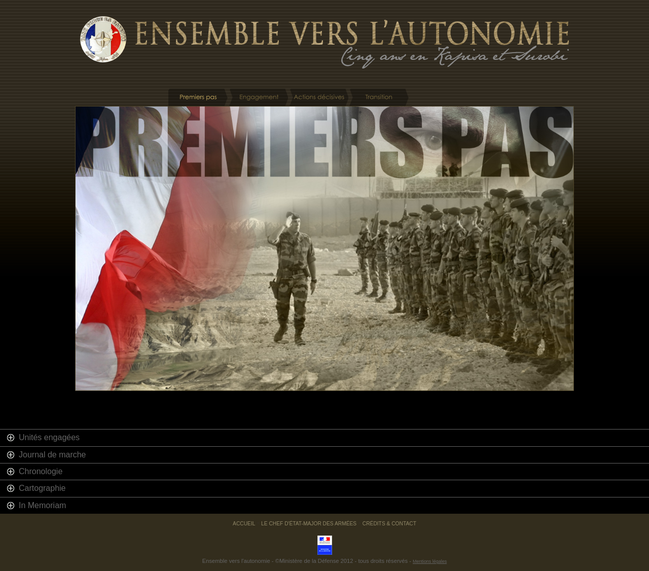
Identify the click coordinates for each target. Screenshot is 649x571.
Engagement (258, 97)
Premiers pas (198, 97)
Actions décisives (318, 97)
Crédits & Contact (389, 523)
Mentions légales (430, 561)
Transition (379, 97)
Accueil (244, 523)
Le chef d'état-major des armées (308, 523)
